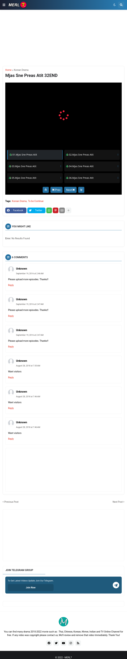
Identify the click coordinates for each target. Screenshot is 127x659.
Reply (11, 285)
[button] (4, 5)
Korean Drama (21, 70)
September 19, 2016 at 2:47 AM (29, 304)
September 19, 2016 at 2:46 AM (29, 273)
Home (8, 70)
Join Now (31, 587)
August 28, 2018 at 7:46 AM (28, 396)
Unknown (21, 268)
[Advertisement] (63, 38)
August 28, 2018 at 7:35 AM (28, 366)
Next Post (118, 502)
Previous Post (11, 502)
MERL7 (68, 657)
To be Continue (36, 201)
